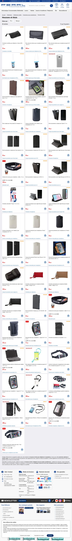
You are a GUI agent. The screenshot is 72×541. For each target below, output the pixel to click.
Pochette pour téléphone (7, 211)
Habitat (32, 10)
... (68, 10)
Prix (11, 21)
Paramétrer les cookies (39, 535)
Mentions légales (6, 515)
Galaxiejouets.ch (59, 509)
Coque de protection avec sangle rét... (56, 104)
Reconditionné (63, 10)
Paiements (42, 474)
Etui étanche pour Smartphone (32, 399)
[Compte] (62, 5)
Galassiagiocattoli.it (60, 516)
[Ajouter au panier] (22, 48)
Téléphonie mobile (17, 15)
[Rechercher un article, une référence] (40, 5)
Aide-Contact (55, 1)
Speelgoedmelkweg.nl (60, 518)
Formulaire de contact (8, 478)
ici (6, 532)
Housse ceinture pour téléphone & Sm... (34, 51)
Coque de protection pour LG (31, 185)
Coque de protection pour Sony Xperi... (10, 131)
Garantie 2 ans (58, 476)
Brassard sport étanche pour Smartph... (10, 345)
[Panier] (68, 5)
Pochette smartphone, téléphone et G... (57, 425)
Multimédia (20, 10)
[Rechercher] (51, 5)
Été (56, 10)
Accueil (4, 15)
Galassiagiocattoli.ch (60, 512)
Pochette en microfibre (7, 51)
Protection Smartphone (7, 104)
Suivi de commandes (46, 1)
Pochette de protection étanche (8, 425)
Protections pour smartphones (29, 15)
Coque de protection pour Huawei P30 (56, 211)
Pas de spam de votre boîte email (62, 478)
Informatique (5, 10)
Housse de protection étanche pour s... (33, 372)
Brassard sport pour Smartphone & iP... (57, 265)
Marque (18, 21)
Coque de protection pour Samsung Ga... (57, 78)
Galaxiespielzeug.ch (60, 511)
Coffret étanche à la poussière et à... (9, 372)
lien (6, 527)
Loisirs (26, 10)
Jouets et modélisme (41, 10)
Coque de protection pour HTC (32, 158)
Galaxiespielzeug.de (60, 507)
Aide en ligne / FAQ (8, 474)
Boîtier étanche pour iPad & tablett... (33, 78)
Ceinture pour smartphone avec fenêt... (57, 372)
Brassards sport (5, 185)
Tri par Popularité (64, 24)
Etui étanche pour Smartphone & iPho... (10, 78)
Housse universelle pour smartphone (33, 131)
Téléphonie (50, 10)
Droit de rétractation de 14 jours (61, 474)
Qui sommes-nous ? (7, 507)
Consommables (13, 10)
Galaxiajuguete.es (59, 514)
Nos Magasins (63, 1)
